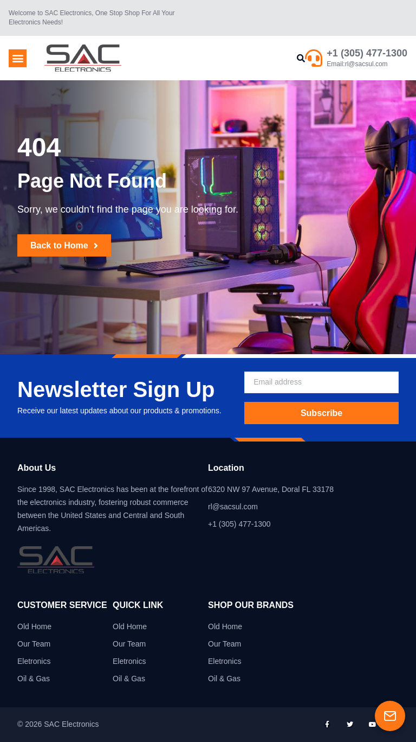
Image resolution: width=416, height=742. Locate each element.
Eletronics (33, 661)
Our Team (33, 643)
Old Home (34, 626)
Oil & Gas (33, 678)
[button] (18, 58)
